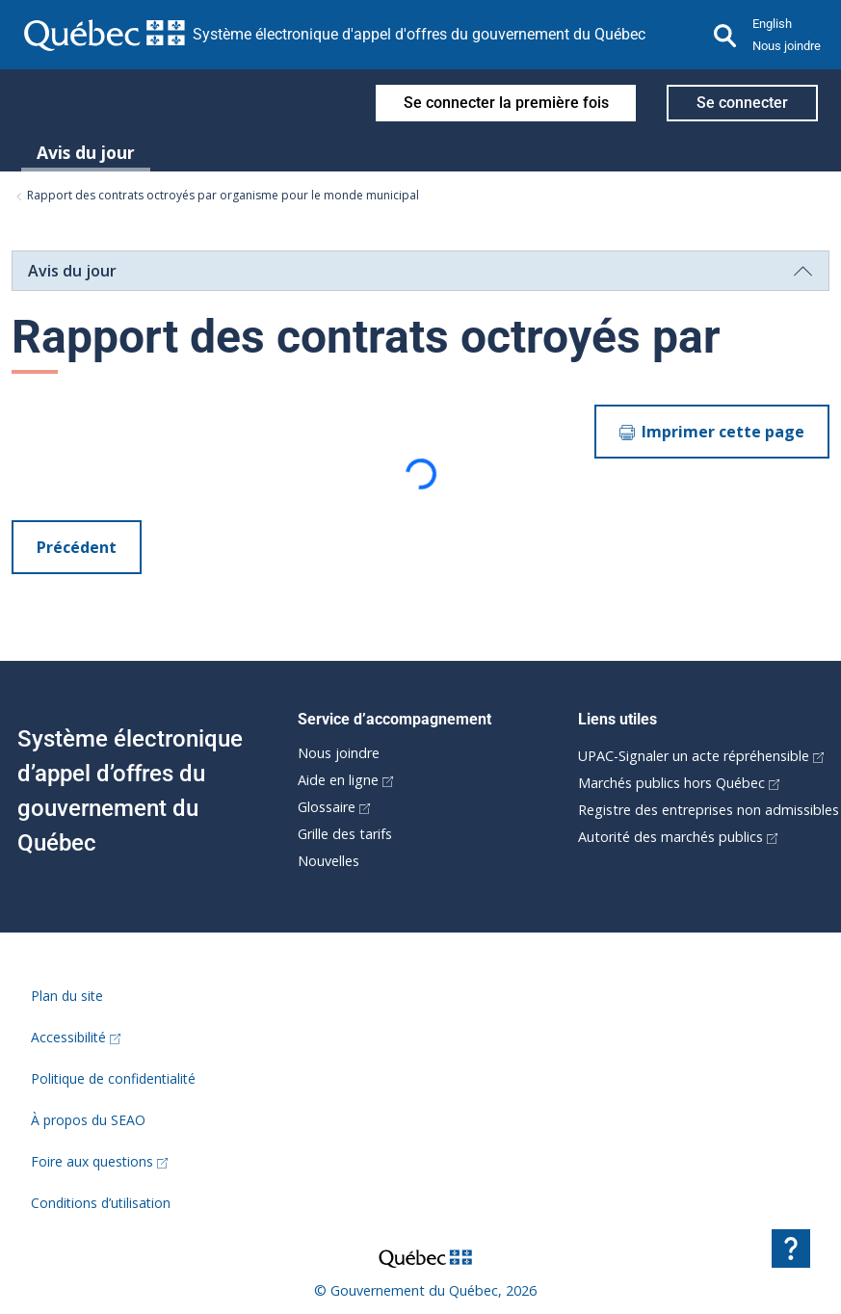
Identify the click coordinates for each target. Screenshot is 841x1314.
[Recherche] (725, 34)
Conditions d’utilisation (101, 1203)
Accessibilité (75, 1037)
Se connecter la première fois (506, 102)
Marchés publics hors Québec (678, 783)
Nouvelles (328, 861)
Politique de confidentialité (113, 1078)
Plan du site (67, 995)
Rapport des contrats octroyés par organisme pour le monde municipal (217, 195)
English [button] (772, 23)
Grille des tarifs (345, 834)
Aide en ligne (345, 780)
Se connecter (742, 102)
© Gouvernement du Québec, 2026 (425, 1290)
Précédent (77, 547)
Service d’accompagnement (394, 719)
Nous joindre (339, 753)
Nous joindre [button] (786, 46)
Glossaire (334, 807)
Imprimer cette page (711, 431)
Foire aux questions (99, 1161)
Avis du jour (86, 152)
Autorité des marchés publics (677, 837)
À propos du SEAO (88, 1120)
